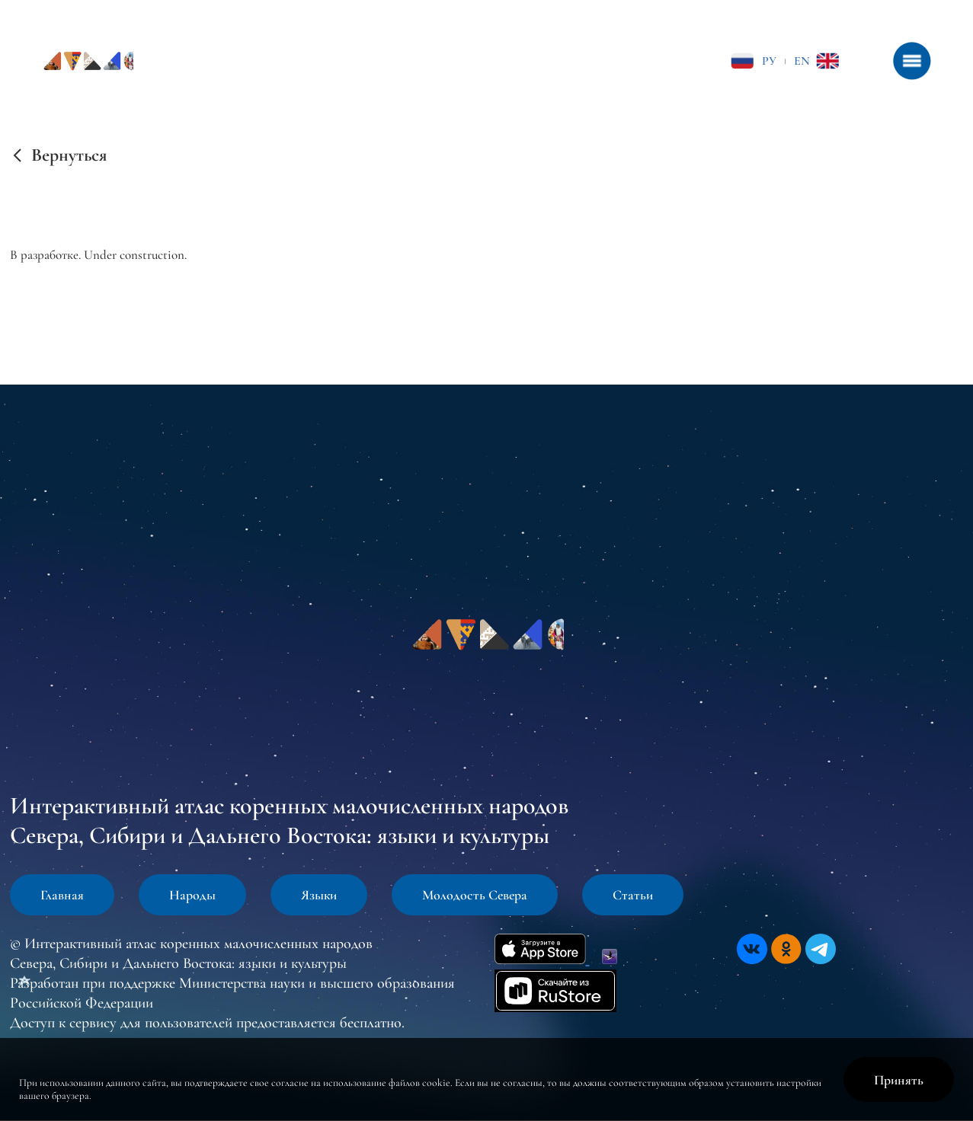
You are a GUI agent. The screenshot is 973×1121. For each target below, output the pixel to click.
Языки (319, 894)
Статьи (633, 894)
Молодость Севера (474, 894)
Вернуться (69, 155)
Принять (898, 1079)
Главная (62, 894)
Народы (192, 894)
